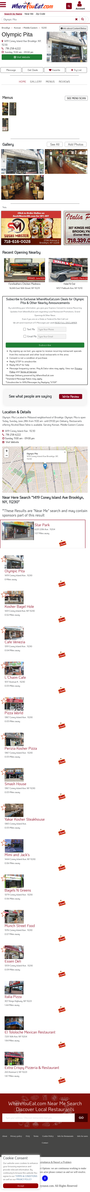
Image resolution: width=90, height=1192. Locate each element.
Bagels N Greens (18, 890)
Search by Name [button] (13, 13)
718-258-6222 (13, 48)
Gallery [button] (36, 81)
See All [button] (54, 144)
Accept (20, 1185)
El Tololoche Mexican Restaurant (30, 1032)
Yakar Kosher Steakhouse (25, 819)
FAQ (28, 1136)
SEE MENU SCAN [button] (76, 98)
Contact (45, 1143)
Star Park (42, 524)
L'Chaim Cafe (15, 677)
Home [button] (22, 81)
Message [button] (11, 70)
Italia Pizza (13, 996)
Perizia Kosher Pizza (21, 748)
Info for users (82, 1136)
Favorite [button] (54, 70)
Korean (18, 27)
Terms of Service (28, 371)
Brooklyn (7, 27)
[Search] (45, 19)
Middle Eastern (32, 27)
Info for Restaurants (65, 1136)
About (4, 1136)
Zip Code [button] (40, 13)
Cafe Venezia (15, 641)
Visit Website (10, 442)
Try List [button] (76, 70)
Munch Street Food (20, 925)
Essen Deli (13, 961)
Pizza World (14, 712)
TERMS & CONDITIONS (26, 1176)
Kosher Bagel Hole (19, 606)
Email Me (30, 336)
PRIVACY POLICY (24, 1179)
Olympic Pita (15, 570)
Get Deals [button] (33, 70)
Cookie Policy (48, 1136)
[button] (69, 6)
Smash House (15, 783)
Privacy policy (16, 1136)
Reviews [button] (64, 81)
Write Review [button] (70, 397)
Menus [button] (50, 81)
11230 (44, 27)
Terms (36, 1136)
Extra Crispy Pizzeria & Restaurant (32, 1067)
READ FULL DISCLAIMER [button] (66, 322)
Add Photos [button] (75, 144)
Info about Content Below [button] (73, 28)
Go (81, 1117)
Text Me (30, 329)
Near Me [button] (29, 13)
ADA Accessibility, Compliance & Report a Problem (45, 1162)
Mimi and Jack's (17, 854)
